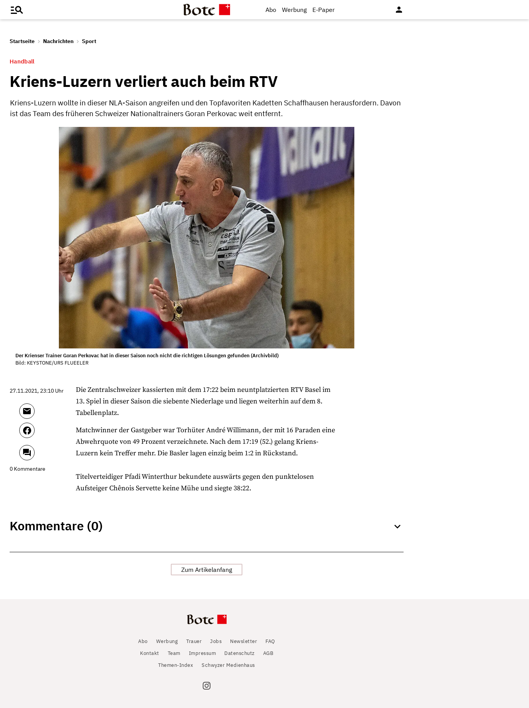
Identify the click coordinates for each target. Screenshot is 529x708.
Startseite (22, 41)
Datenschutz (239, 653)
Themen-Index (175, 665)
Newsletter (243, 641)
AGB (268, 653)
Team (174, 653)
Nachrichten (58, 41)
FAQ (270, 641)
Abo (270, 9)
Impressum (202, 653)
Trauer (194, 641)
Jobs (216, 641)
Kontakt (149, 653)
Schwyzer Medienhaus (228, 665)
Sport (89, 41)
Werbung (294, 9)
